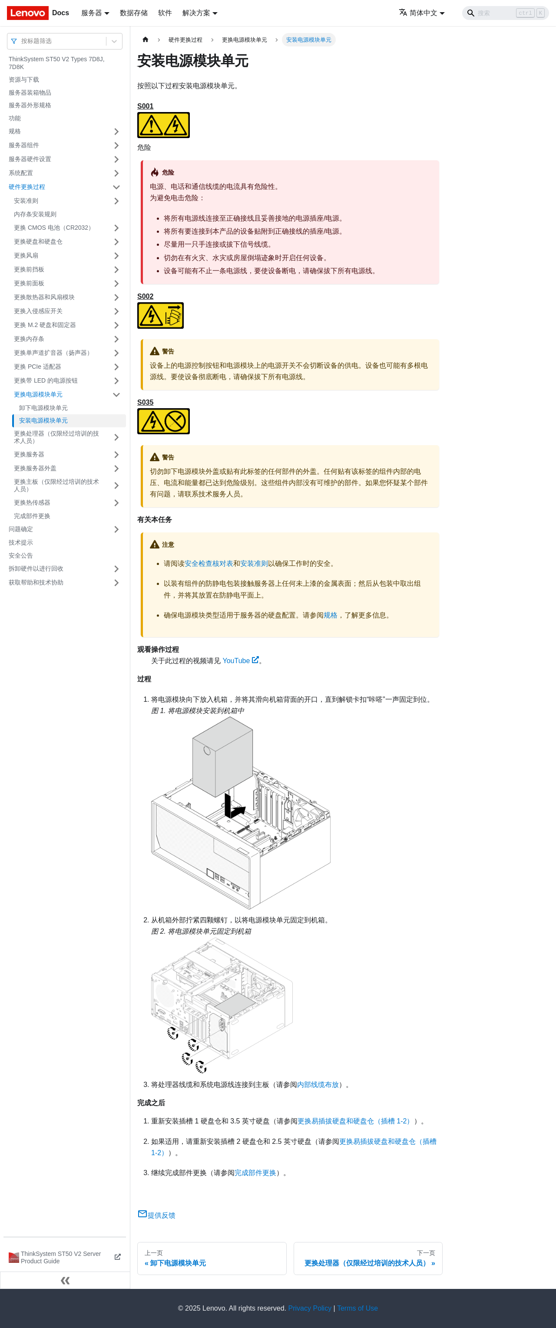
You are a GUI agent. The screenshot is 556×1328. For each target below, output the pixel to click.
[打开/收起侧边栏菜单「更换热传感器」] (116, 503)
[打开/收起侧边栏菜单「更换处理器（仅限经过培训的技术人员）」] (116, 437)
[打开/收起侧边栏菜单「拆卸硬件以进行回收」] (116, 569)
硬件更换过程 (27, 186)
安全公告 (21, 555)
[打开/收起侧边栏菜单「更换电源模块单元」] (116, 395)
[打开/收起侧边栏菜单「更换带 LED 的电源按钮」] (116, 381)
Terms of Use (357, 1308)
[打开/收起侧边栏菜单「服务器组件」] (116, 145)
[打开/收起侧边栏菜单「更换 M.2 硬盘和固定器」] (116, 325)
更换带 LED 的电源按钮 (46, 380)
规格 (15, 131)
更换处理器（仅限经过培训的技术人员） (56, 437)
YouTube (240, 660)
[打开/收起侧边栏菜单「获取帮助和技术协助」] (116, 583)
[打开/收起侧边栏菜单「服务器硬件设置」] (116, 159)
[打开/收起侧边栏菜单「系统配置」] (116, 173)
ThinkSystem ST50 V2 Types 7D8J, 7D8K (57, 63)
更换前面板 (29, 283)
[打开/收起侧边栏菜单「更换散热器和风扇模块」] (116, 297)
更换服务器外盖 (35, 468)
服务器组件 (24, 145)
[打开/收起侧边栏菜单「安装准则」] (116, 201)
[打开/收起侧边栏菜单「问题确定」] (116, 529)
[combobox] (22, 41)
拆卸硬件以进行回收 (36, 568)
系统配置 (21, 172)
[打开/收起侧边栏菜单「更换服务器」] (116, 455)
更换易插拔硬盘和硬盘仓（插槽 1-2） (356, 1121)
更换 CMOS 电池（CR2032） (54, 227)
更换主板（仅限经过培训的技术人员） (56, 485)
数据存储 (134, 13)
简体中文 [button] (418, 13)
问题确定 (21, 528)
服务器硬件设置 (30, 158)
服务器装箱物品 (30, 92)
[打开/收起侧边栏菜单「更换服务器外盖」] (116, 469)
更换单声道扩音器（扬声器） (53, 352)
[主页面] (145, 39)
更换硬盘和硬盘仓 (38, 241)
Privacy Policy (310, 1308)
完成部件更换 (32, 515)
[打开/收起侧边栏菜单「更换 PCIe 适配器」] (116, 367)
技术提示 (21, 542)
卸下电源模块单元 (43, 407)
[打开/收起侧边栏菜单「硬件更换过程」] (116, 187)
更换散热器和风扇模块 (44, 297)
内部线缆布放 (318, 1084)
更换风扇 (26, 255)
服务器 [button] (91, 13)
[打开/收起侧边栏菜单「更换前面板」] (116, 284)
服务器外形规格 (30, 105)
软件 (165, 13)
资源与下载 (24, 79)
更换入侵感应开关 (38, 310)
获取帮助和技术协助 (36, 582)
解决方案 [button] (196, 13)
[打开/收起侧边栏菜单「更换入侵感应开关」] (116, 311)
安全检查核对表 (209, 563)
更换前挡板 (29, 269)
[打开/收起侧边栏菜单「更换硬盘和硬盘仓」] (116, 242)
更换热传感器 (32, 502)
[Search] (505, 13)
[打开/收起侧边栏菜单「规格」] (116, 132)
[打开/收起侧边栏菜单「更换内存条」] (116, 339)
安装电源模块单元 (43, 420)
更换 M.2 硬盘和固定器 (45, 324)
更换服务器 (29, 454)
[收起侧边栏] (65, 1280)
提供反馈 (156, 1215)
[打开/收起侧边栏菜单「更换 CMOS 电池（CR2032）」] (116, 228)
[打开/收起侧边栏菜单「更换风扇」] (116, 256)
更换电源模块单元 (38, 394)
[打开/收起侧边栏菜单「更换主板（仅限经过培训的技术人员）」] (116, 486)
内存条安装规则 (35, 214)
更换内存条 (29, 338)
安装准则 (26, 200)
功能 (15, 118)
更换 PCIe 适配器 (37, 366)
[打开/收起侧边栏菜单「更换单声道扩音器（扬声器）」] (116, 353)
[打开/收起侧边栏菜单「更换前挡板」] (116, 270)
